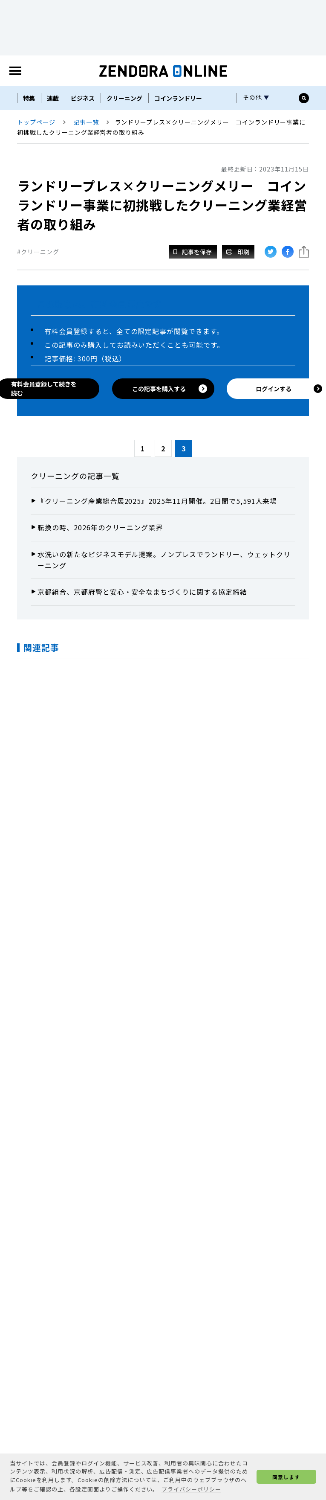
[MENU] (15, 70)
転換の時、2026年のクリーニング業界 (100, 527)
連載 (53, 98)
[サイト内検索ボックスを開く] (304, 98)
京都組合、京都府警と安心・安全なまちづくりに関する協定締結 (142, 592)
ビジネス (83, 98)
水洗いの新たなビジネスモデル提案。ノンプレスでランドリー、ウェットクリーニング (164, 559)
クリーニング (124, 98)
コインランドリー (178, 98)
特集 (29, 98)
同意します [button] (286, 1476)
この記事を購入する (170, 388)
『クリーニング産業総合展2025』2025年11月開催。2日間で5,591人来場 (157, 501)
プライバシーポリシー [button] (191, 1489)
